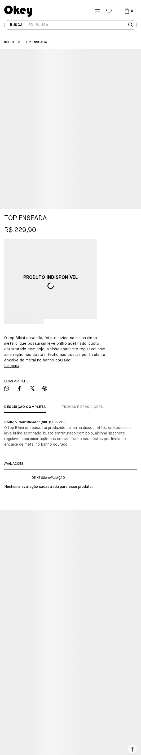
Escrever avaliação (48, 478)
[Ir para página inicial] (9, 42)
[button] (132, 749)
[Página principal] (18, 11)
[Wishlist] (109, 11)
